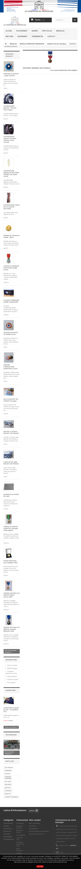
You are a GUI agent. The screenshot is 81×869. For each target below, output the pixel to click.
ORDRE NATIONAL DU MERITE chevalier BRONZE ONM (12, 629)
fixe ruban (8, 781)
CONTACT (51, 36)
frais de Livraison (12, 665)
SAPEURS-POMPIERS (8, 777)
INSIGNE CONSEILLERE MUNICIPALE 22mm (11, 366)
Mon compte (35, 820)
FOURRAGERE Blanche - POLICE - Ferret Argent (10, 108)
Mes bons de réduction (36, 834)
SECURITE (8, 784)
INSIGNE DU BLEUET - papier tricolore (11, 74)
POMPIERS (8, 770)
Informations (11, 660)
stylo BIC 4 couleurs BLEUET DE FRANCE (11, 432)
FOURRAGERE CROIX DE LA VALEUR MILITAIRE (12, 207)
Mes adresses (33, 828)
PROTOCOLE (47, 31)
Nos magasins (11, 682)
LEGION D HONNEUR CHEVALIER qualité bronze (11, 268)
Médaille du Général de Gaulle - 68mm (12, 236)
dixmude (7, 773)
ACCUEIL (9, 31)
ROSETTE (8, 794)
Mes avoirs (32, 826)
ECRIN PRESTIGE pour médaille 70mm (11, 562)
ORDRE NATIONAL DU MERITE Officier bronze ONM (12, 595)
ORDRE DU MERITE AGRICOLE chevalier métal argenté (11, 528)
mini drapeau (9, 767)
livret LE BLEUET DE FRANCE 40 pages (11, 400)
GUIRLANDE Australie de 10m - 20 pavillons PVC (11, 709)
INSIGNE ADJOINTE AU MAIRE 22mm (11, 333)
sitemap (18, 853)
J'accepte (40, 866)
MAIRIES (35, 31)
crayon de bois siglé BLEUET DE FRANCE (11, 463)
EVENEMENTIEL (37, 36)
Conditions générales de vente (20, 844)
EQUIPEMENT (22, 36)
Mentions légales (12, 668)
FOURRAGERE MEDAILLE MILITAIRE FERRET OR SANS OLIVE (11, 173)
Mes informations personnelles (39, 831)
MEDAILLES (60, 31)
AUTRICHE (8, 791)
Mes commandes (34, 823)
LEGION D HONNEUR (11, 797)
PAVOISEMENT (22, 31)
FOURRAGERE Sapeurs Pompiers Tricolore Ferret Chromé (10, 139)
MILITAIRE (9, 36)
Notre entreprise (12, 676)
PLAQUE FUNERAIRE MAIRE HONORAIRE (11, 301)
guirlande (8, 787)
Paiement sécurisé (12, 679)
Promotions (11, 690)
